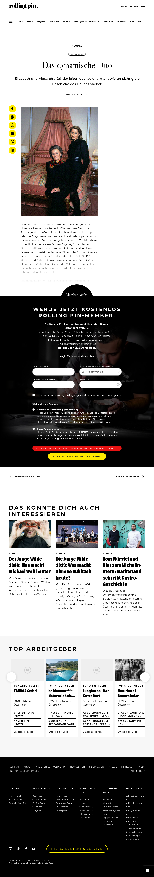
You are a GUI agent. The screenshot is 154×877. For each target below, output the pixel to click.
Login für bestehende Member (77, 356)
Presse (112, 766)
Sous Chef (37, 806)
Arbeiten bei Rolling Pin (51, 766)
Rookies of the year (135, 839)
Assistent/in (84, 817)
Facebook (12, 108)
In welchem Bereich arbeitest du (100, 370)
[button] (11, 677)
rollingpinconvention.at (135, 798)
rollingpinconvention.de (135, 805)
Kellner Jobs (61, 796)
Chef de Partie (38, 803)
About (28, 766)
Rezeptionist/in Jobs (18, 803)
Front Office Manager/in (108, 823)
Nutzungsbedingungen (68, 395)
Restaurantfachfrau (65, 799)
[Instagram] (10, 848)
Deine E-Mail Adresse (53, 383)
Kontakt (14, 766)
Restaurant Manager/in (84, 801)
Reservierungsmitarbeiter (112, 812)
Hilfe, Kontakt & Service (77, 848)
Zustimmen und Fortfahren (77, 456)
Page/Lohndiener (111, 817)
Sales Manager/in (87, 806)
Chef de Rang (62, 806)
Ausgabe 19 (77, 54)
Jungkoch (37, 810)
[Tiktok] (18, 848)
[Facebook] (26, 848)
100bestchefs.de (133, 828)
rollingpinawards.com (135, 812)
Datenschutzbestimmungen (102, 395)
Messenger (12, 117)
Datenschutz (137, 770)
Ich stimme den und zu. (76, 395)
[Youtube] (33, 848)
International (15, 796)
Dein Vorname (53, 370)
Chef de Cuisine (39, 799)
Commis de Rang (64, 803)
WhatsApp (12, 125)
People (77, 45)
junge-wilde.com (134, 832)
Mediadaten (96, 766)
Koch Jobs (37, 796)
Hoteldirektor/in (86, 810)
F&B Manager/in (86, 814)
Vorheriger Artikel (25, 476)
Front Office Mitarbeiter (108, 801)
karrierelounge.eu (134, 835)
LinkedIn (12, 150)
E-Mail (12, 133)
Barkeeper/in (62, 810)
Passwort (100, 383)
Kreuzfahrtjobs (15, 799)
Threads (12, 142)
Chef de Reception (111, 806)
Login (124, 6)
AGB (141, 766)
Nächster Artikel (130, 476)
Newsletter (77, 766)
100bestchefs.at (133, 825)
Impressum (127, 766)
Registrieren (137, 6)
